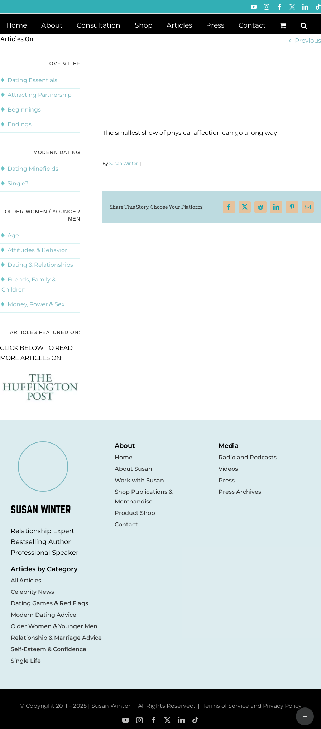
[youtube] (125, 720)
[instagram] (139, 720)
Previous (308, 40)
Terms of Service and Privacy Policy (252, 705)
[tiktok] (195, 720)
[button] (304, 24)
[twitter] (167, 720)
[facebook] (153, 720)
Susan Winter (123, 163)
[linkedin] (181, 720)
